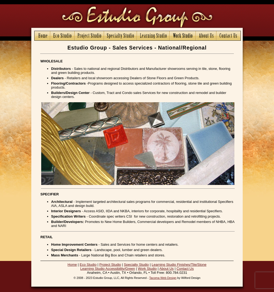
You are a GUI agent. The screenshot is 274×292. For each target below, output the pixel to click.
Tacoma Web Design (163, 277)
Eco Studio (88, 265)
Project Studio (110, 265)
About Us (166, 269)
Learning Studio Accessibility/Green (107, 269)
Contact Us (185, 269)
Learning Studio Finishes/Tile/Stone (179, 265)
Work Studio (147, 269)
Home (72, 265)
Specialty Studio (136, 265)
